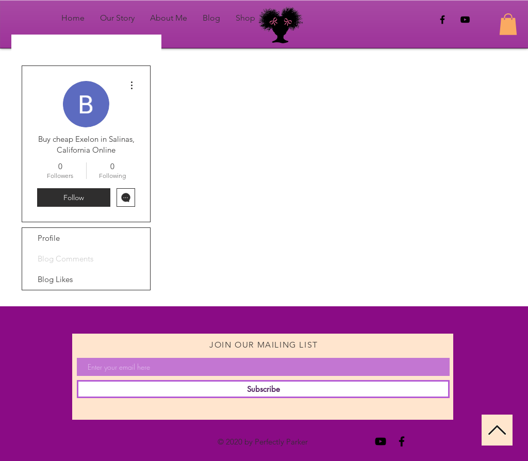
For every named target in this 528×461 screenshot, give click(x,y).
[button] (508, 24)
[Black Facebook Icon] (442, 19)
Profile (49, 238)
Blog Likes (55, 279)
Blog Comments (65, 259)
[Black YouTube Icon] (465, 19)
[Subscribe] (263, 389)
